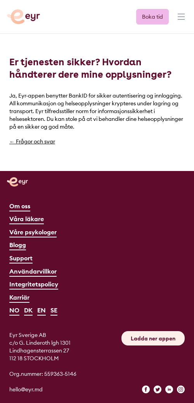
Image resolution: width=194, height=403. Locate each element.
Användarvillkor (33, 271)
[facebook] (145, 389)
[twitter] (157, 389)
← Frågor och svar (32, 141)
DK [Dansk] (28, 310)
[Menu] (180, 20)
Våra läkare (26, 219)
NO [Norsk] (14, 310)
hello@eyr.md (26, 389)
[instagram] (180, 389)
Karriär (19, 297)
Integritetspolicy (33, 284)
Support (21, 258)
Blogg (17, 245)
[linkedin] (169, 389)
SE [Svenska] (53, 310)
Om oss (19, 206)
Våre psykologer (33, 232)
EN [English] (41, 310)
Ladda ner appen (153, 338)
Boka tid (152, 16)
